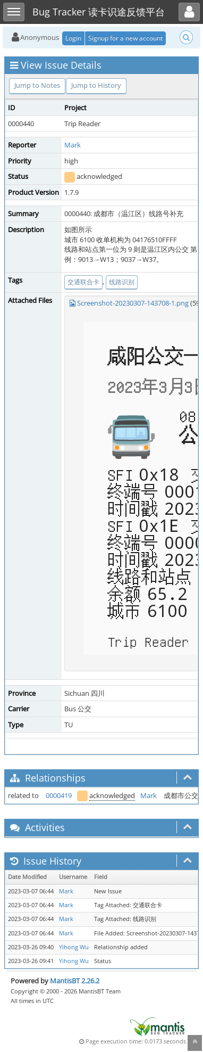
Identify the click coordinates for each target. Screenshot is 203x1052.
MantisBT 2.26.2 (74, 980)
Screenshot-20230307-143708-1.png (133, 303)
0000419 (59, 795)
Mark (72, 145)
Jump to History (96, 85)
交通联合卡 (83, 281)
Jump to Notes (37, 85)
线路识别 (121, 281)
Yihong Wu (74, 947)
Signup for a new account (125, 38)
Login (73, 38)
